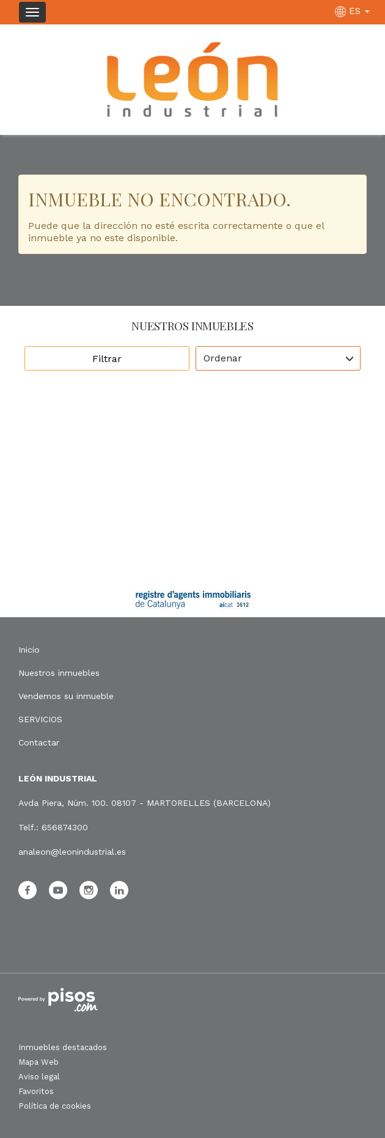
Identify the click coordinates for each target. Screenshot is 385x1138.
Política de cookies (54, 1106)
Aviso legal (39, 1076)
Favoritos (36, 1091)
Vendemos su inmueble (66, 696)
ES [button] (354, 10)
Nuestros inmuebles (59, 673)
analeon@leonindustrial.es (72, 852)
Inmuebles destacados (62, 1047)
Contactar (38, 742)
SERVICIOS (40, 719)
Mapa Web (38, 1062)
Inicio (29, 649)
